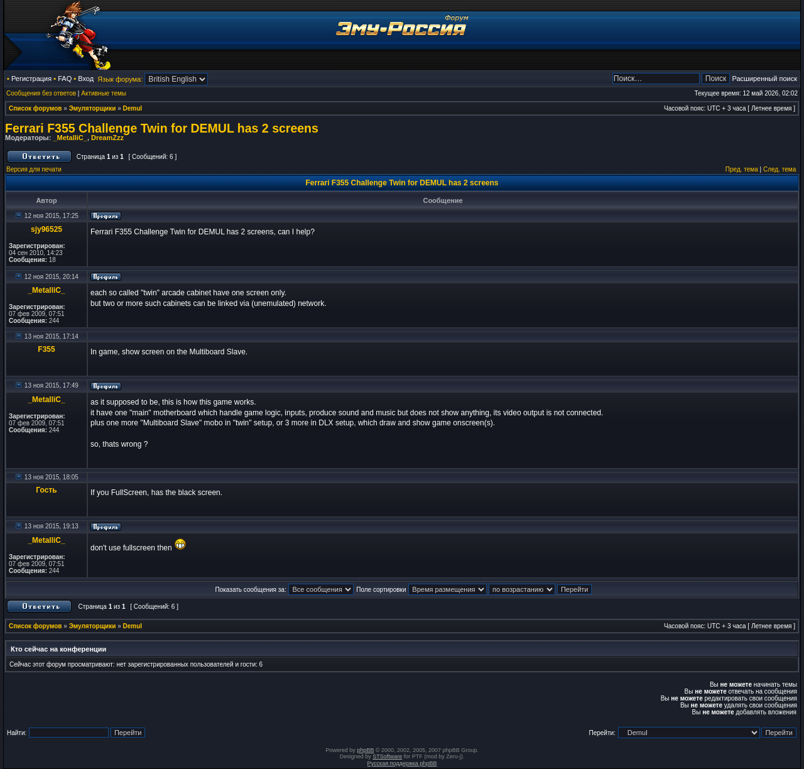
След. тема (779, 169)
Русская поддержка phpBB (402, 763)
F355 (46, 349)
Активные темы (103, 93)
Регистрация (31, 78)
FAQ (65, 78)
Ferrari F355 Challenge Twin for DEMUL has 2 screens (161, 128)
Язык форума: (120, 79)
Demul (133, 108)
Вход (86, 78)
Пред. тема (741, 169)
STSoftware (387, 756)
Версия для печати (34, 169)
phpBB (365, 750)
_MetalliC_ (70, 137)
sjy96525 (46, 229)
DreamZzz (107, 137)
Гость (46, 490)
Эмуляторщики (92, 108)
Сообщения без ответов (41, 93)
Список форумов (35, 108)
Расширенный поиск (764, 78)
